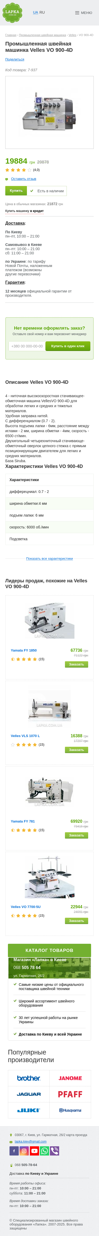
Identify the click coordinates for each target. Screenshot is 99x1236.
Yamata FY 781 (23, 821)
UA (35, 12)
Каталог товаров (50, 950)
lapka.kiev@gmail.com (30, 1141)
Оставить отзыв (23, 179)
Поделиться (14, 59)
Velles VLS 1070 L (25, 736)
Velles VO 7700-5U (26, 907)
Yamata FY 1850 (24, 650)
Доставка (15, 223)
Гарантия (15, 282)
